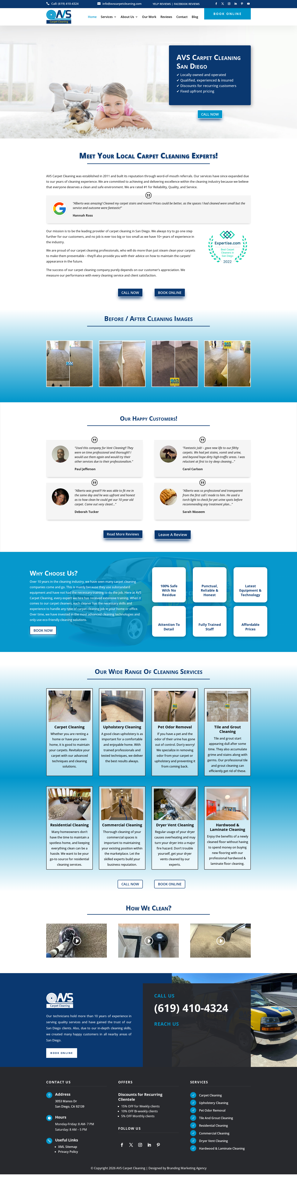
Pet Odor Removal (212, 1113)
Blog (195, 17)
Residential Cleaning (213, 1128)
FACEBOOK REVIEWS (187, 4)
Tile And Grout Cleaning (216, 1121)
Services (107, 17)
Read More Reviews (121, 536)
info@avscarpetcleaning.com (121, 3)
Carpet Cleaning (210, 1098)
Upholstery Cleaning (213, 1105)
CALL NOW (210, 114)
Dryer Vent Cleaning (213, 1143)
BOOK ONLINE (171, 293)
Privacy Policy (68, 1154)
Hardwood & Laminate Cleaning (222, 1151)
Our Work (149, 17)
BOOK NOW (44, 632)
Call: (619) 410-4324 (65, 3)
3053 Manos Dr (66, 1104)
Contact (182, 17)
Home (92, 17)
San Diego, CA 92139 (69, 1109)
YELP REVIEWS (162, 4)
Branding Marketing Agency (186, 1171)
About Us (127, 17)
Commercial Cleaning (214, 1136)
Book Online (64, 1056)
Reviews (166, 17)
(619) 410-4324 (191, 1010)
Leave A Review (172, 536)
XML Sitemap (67, 1149)
